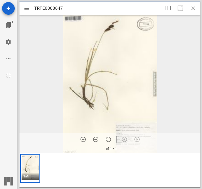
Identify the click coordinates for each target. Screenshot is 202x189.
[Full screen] (8, 75)
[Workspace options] (8, 58)
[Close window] (193, 8)
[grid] (109, 170)
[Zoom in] (83, 139)
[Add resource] (8, 8)
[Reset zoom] (108, 139)
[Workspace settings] (8, 42)
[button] (30, 168)
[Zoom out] (95, 139)
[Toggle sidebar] (27, 8)
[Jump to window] (8, 25)
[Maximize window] (180, 8)
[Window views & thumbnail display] (167, 8)
